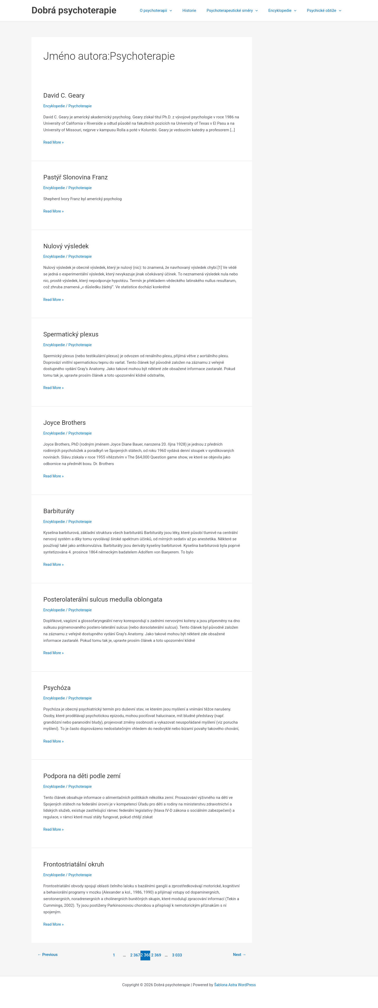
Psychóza (58, 688)
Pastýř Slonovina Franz (77, 177)
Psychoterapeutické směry (238, 10)
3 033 (178, 954)
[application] (181, 10)
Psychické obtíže (325, 10)
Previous (48, 954)
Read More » (54, 142)
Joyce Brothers (66, 422)
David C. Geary (65, 95)
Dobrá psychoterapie (74, 10)
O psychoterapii (168, 10)
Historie (198, 10)
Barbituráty (59, 511)
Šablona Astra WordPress (235, 984)
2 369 (156, 954)
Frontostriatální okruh (75, 864)
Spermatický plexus (72, 334)
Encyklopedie (286, 10)
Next (239, 954)
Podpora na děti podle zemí (84, 776)
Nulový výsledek (67, 246)
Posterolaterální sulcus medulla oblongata (107, 599)
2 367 (135, 954)
